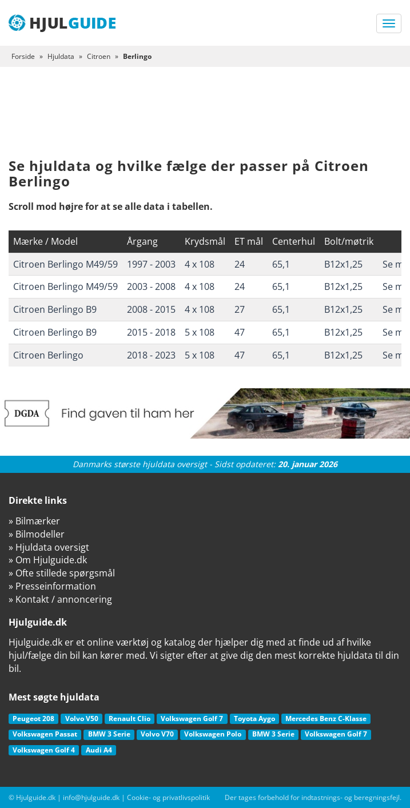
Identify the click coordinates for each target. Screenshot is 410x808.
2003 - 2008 (151, 286)
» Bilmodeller (37, 534)
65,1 (281, 264)
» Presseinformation (52, 586)
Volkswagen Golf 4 (44, 750)
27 (239, 309)
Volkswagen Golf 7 (192, 718)
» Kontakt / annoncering (60, 599)
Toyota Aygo (254, 718)
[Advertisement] (205, 121)
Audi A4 (99, 750)
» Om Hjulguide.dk (48, 560)
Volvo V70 (157, 734)
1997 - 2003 (151, 264)
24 (239, 264)
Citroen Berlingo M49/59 (65, 264)
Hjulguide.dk (35, 797)
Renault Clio (129, 718)
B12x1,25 (343, 264)
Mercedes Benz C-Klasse (326, 718)
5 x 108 (199, 332)
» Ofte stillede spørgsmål (62, 573)
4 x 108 (199, 264)
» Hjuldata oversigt (49, 547)
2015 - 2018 (151, 332)
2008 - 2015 (151, 309)
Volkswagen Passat (45, 734)
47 (239, 332)
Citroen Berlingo (48, 355)
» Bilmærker (34, 521)
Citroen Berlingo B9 (55, 309)
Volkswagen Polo (212, 734)
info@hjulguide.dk (91, 797)
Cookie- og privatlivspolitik (168, 797)
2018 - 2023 (151, 355)
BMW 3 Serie (109, 734)
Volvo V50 (81, 718)
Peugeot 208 (33, 718)
